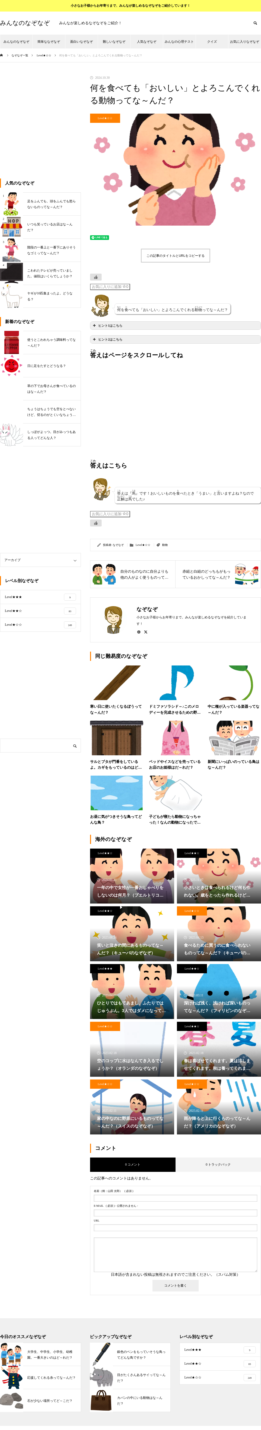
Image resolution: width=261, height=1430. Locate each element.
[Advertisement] (43, 124)
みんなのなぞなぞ (16, 41)
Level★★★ (105, 968)
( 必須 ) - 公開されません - (116, 1205)
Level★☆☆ (105, 118)
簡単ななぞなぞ (48, 41)
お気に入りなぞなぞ (244, 41)
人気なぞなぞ (146, 41)
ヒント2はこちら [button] (107, 339)
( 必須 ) (113, 1191)
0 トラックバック (218, 1164)
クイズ (212, 41)
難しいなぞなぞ (114, 41)
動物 (165, 545)
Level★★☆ (105, 853)
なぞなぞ (118, 545)
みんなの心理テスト (179, 41)
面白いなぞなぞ (81, 41)
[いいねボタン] (96, 277)
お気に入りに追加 (110, 286)
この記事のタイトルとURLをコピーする (175, 255)
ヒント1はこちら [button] (107, 325)
